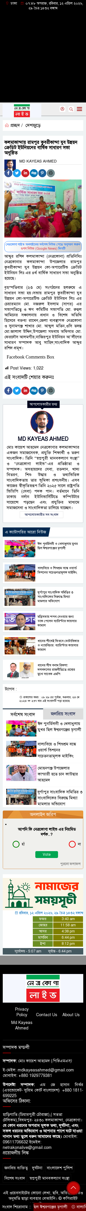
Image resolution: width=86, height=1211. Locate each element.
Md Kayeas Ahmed (21, 1025)
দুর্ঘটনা (37, 1167)
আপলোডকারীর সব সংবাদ (41, 515)
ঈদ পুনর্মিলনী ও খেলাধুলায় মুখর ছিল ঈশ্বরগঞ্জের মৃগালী (58, 546)
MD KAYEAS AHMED (43, 439)
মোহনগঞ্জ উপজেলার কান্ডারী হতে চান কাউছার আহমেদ (58, 774)
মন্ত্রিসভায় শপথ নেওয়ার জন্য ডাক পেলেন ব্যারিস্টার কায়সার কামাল (57, 621)
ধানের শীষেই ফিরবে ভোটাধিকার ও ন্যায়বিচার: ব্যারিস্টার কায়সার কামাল (58, 645)
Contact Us (46, 1014)
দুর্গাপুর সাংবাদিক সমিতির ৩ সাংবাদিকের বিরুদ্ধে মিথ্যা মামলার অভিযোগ (55, 596)
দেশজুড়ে (33, 125)
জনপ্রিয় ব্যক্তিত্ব (16, 1167)
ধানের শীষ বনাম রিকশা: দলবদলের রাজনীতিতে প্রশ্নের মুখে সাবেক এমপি (56, 669)
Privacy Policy (22, 1012)
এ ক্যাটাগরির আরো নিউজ (25, 532)
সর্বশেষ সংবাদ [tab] (23, 714)
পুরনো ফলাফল (70, 864)
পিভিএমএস (61, 1060)
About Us (71, 1014)
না (79, 844)
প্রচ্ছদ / (14, 125)
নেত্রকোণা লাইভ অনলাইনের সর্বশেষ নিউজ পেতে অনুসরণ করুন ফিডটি (43, 247)
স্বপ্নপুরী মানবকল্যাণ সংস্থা (49, 1178)
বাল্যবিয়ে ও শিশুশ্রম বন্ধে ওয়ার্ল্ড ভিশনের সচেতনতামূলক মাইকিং (57, 570)
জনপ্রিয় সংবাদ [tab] (63, 714)
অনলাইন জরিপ (43, 814)
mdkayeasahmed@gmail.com (46, 1070)
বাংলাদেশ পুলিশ (59, 1167)
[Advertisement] (43, 56)
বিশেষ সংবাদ (14, 1178)
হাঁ (23, 844)
